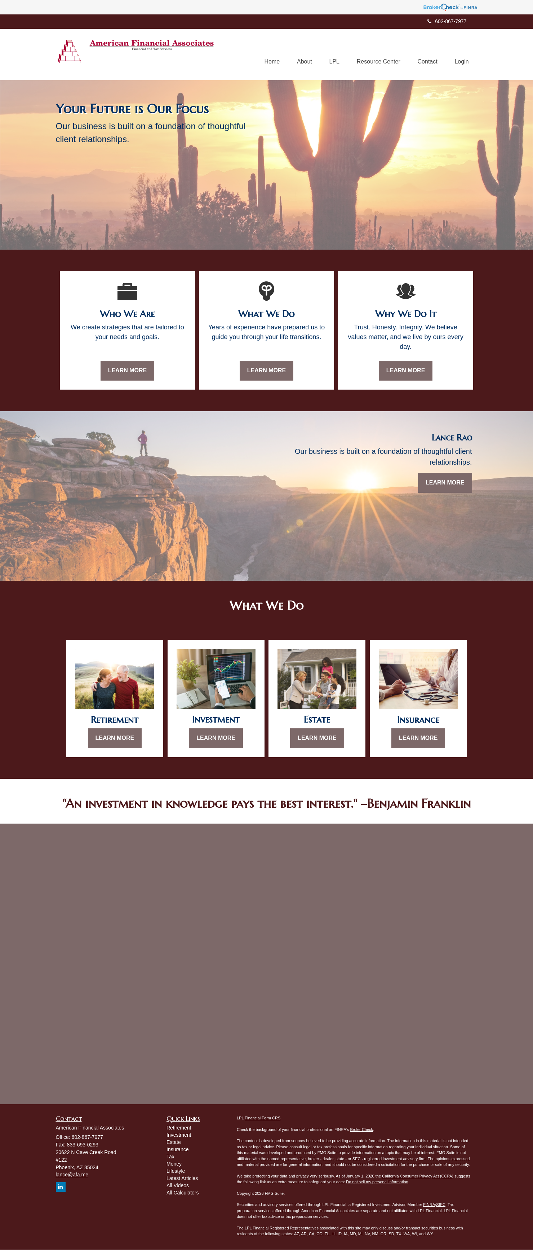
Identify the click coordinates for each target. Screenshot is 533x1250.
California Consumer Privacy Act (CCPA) (417, 1176)
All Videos (177, 1186)
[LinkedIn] (61, 1187)
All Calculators (182, 1193)
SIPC (440, 1205)
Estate (173, 1142)
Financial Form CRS (262, 1118)
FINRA (429, 1205)
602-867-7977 (446, 21)
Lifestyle (175, 1171)
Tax (170, 1157)
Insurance (177, 1150)
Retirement (178, 1128)
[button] (300, 54)
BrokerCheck (361, 1130)
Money (174, 1164)
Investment (178, 1135)
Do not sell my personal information (377, 1182)
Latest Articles (182, 1178)
